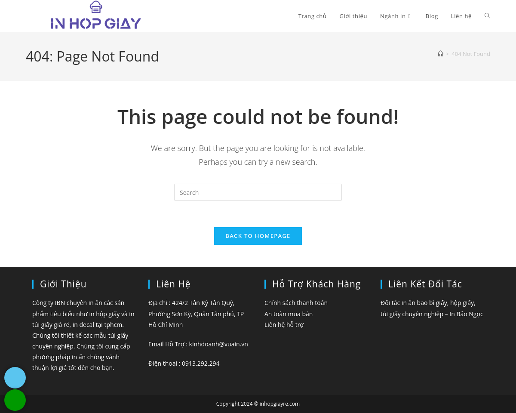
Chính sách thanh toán (296, 303)
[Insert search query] (258, 192)
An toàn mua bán (288, 314)
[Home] (440, 54)
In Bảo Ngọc (466, 314)
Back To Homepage (257, 236)
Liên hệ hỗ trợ (284, 325)
